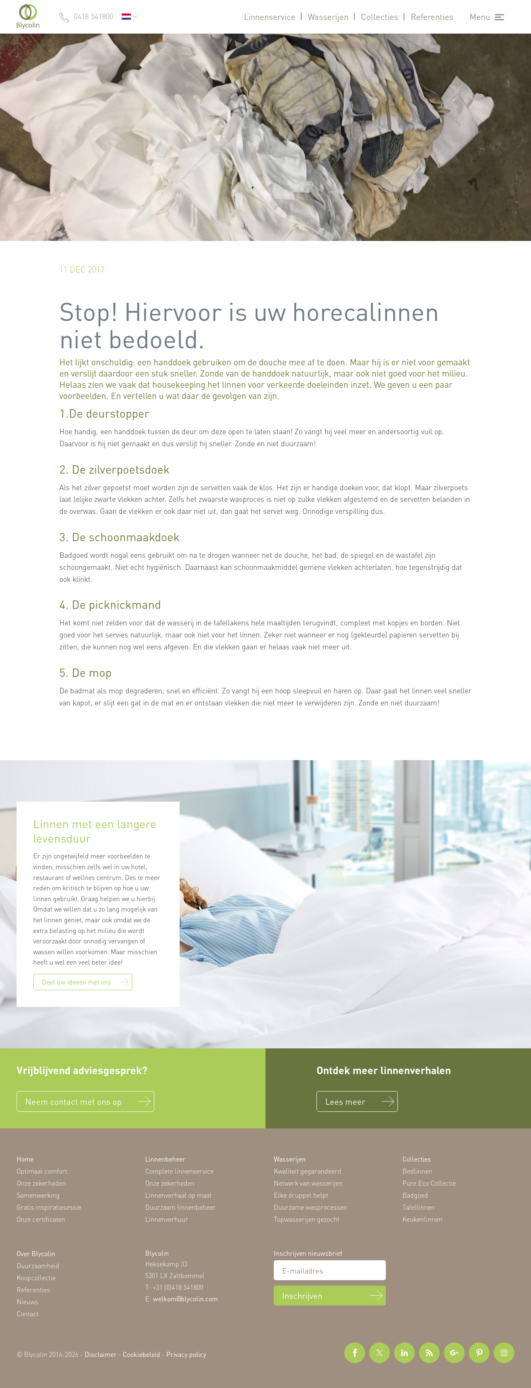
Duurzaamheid (38, 1265)
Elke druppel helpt (301, 1195)
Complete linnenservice (179, 1171)
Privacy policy (186, 1354)
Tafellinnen (418, 1207)
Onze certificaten (41, 1219)
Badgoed (415, 1195)
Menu (480, 16)
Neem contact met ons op (73, 1101)
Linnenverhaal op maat (178, 1195)
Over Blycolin (36, 1253)
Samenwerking (38, 1195)
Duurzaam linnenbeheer (180, 1207)
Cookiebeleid (141, 1354)
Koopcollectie (36, 1277)
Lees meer (345, 1101)
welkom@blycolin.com (185, 1298)
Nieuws (27, 1301)
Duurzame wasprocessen (310, 1207)
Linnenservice (269, 16)
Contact (28, 1313)
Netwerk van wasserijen (308, 1183)
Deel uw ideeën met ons (85, 981)
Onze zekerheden (41, 1183)
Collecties (379, 16)
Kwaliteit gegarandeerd (307, 1171)
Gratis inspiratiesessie (49, 1207)
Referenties (432, 16)
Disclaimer (101, 1354)
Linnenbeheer (165, 1159)
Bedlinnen (417, 1171)
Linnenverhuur (166, 1219)
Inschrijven (302, 1295)
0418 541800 (93, 16)
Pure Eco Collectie (429, 1183)
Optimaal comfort (42, 1171)
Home (25, 1159)
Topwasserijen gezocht (306, 1219)
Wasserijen (328, 16)
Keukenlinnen (422, 1219)
